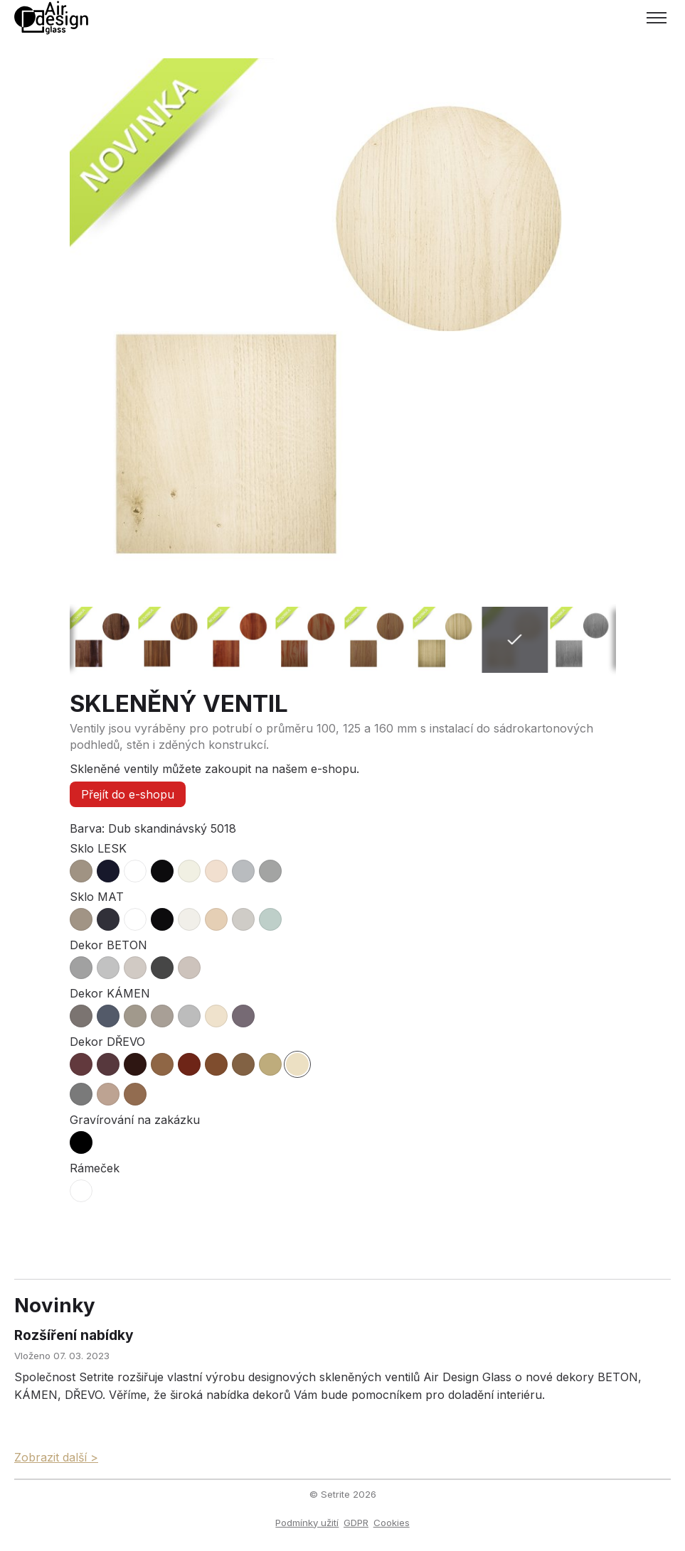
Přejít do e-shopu (127, 794)
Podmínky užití (307, 1522)
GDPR (356, 1522)
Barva (86, 828)
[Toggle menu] (656, 18)
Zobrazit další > (56, 1457)
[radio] (81, 871)
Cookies (391, 1522)
